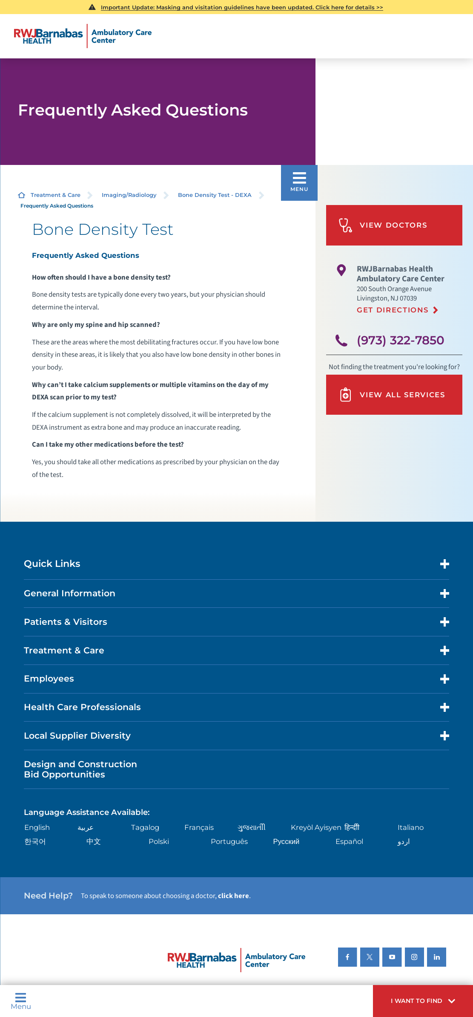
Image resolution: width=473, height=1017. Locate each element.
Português (229, 841)
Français (199, 827)
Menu (21, 1001)
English (37, 827)
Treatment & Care (55, 194)
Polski (159, 841)
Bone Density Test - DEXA (215, 194)
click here (233, 896)
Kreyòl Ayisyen (316, 827)
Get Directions (392, 310)
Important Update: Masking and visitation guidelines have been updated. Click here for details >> (242, 7)
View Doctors (382, 225)
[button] (423, 1001)
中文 (93, 841)
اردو (404, 841)
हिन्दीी (351, 827)
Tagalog (145, 827)
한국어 (35, 841)
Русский (286, 841)
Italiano (411, 827)
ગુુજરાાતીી (252, 827)
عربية (85, 827)
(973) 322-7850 (400, 340)
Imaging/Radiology (129, 194)
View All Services (391, 394)
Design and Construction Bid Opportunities (80, 769)
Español (349, 841)
